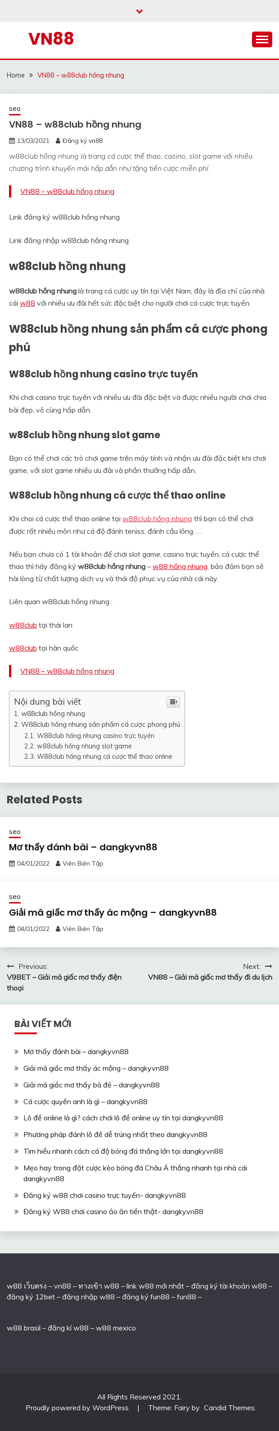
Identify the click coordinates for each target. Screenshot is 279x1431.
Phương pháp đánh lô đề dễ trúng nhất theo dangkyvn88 (115, 1134)
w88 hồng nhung (180, 566)
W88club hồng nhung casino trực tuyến (95, 735)
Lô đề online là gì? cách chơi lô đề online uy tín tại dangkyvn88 (123, 1117)
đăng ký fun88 (146, 1296)
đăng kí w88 (68, 1327)
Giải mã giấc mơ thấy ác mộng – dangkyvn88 (113, 912)
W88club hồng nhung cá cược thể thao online (104, 756)
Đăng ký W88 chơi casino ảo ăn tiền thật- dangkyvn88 (113, 1211)
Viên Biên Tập (83, 863)
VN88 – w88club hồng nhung (67, 191)
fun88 (186, 1296)
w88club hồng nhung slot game (84, 746)
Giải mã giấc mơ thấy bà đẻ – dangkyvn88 (91, 1084)
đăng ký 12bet (31, 1296)
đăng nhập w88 (87, 1296)
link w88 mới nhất (155, 1285)
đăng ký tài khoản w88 (229, 1285)
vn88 (62, 1285)
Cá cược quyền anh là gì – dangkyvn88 (85, 1101)
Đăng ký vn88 (83, 141)
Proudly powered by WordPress (78, 1407)
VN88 (51, 38)
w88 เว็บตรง (27, 1285)
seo (15, 108)
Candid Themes (229, 1407)
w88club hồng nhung (157, 518)
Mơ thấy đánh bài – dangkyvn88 (83, 847)
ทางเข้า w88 (98, 1285)
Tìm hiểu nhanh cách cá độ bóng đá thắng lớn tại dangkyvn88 (123, 1151)
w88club (23, 624)
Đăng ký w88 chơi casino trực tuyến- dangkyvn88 (104, 1195)
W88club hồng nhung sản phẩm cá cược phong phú (100, 724)
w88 (27, 302)
